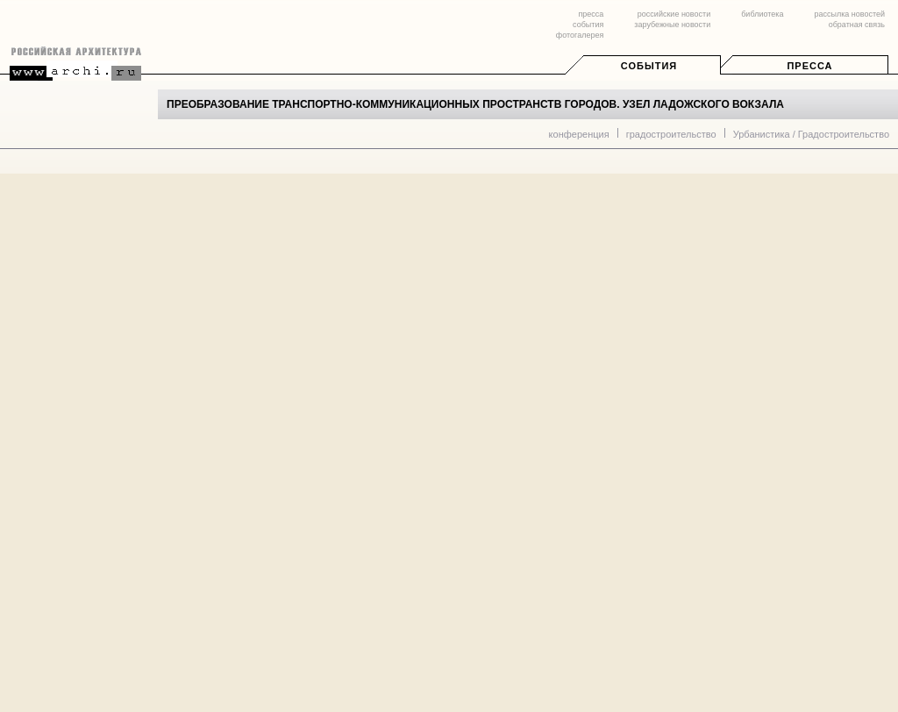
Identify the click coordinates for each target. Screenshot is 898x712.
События (649, 66)
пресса (590, 14)
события (588, 24)
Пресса (809, 66)
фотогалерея (579, 35)
